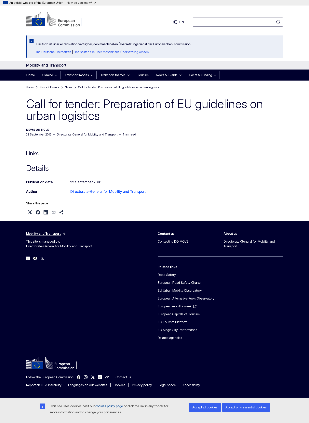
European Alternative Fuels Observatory (186, 298)
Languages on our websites (87, 385)
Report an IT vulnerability (43, 385)
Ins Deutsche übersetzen (53, 52)
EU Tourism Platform (172, 322)
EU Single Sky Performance (177, 330)
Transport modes (77, 75)
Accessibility (191, 385)
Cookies (119, 385)
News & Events (167, 75)
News (68, 87)
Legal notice (167, 385)
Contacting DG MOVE (173, 241)
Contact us (123, 377)
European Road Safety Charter (180, 283)
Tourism (143, 75)
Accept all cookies (205, 407)
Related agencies (170, 338)
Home (30, 75)
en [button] (178, 22)
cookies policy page (109, 406)
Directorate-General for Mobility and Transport (108, 191)
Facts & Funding (200, 75)
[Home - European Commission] (58, 20)
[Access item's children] (57, 75)
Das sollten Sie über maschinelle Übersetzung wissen (111, 52)
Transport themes (113, 75)
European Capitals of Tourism (179, 314)
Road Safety (167, 275)
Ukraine (47, 75)
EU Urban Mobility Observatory (180, 290)
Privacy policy (142, 385)
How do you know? (81, 2)
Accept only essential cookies (246, 407)
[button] (30, 212)
